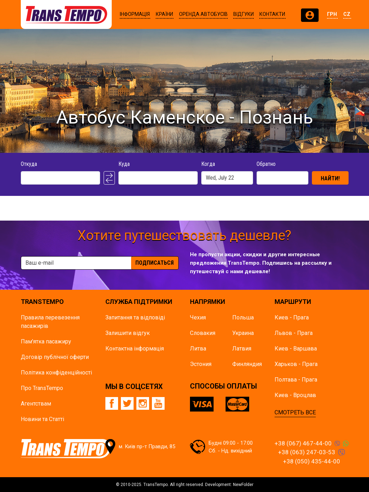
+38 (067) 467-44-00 (303, 443)
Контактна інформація (134, 348)
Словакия (202, 333)
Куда (124, 164)
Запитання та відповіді (135, 317)
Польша (243, 317)
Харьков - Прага (296, 364)
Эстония (200, 364)
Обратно (266, 164)
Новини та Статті (42, 419)
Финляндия (247, 364)
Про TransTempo (42, 388)
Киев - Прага (292, 317)
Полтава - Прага (296, 379)
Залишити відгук (127, 333)
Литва (198, 348)
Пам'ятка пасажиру (46, 341)
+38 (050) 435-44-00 (311, 461)
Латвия (241, 348)
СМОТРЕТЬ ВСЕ (295, 412)
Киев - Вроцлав (295, 395)
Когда (208, 164)
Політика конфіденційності (56, 372)
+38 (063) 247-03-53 (306, 452)
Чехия (198, 317)
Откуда (29, 164)
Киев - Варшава (296, 348)
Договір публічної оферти (55, 357)
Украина (243, 333)
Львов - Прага (294, 333)
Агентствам (36, 403)
